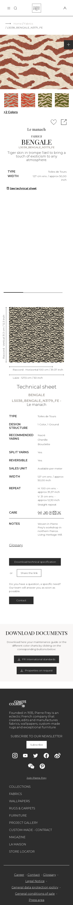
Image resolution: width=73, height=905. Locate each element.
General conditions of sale (35, 893)
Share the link (29, 573)
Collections (20, 786)
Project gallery (23, 822)
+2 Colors (11, 112)
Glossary (16, 545)
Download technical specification (35, 561)
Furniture (18, 815)
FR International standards (36, 659)
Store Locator (22, 851)
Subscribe (36, 744)
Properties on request (36, 670)
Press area (36, 900)
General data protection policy (35, 887)
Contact (21, 600)
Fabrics (28, 23)
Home (17, 23)
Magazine (17, 837)
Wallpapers (19, 801)
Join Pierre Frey (36, 777)
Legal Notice (35, 881)
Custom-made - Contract (30, 830)
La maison (17, 844)
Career (19, 875)
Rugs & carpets (22, 808)
